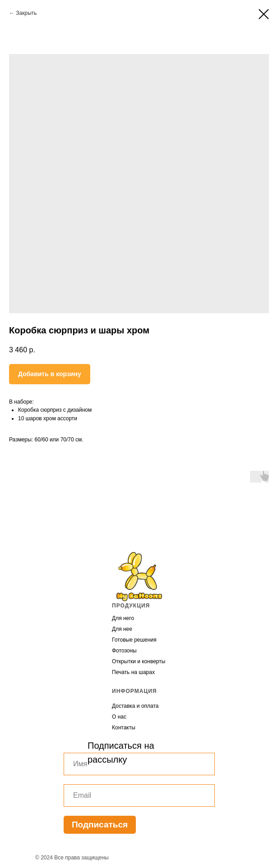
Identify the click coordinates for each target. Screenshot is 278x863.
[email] (139, 795)
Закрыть (26, 13)
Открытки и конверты (138, 661)
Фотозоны (124, 650)
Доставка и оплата (135, 706)
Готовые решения (134, 640)
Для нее (122, 629)
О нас (119, 717)
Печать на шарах (133, 672)
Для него (123, 618)
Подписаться (100, 824)
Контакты (123, 727)
